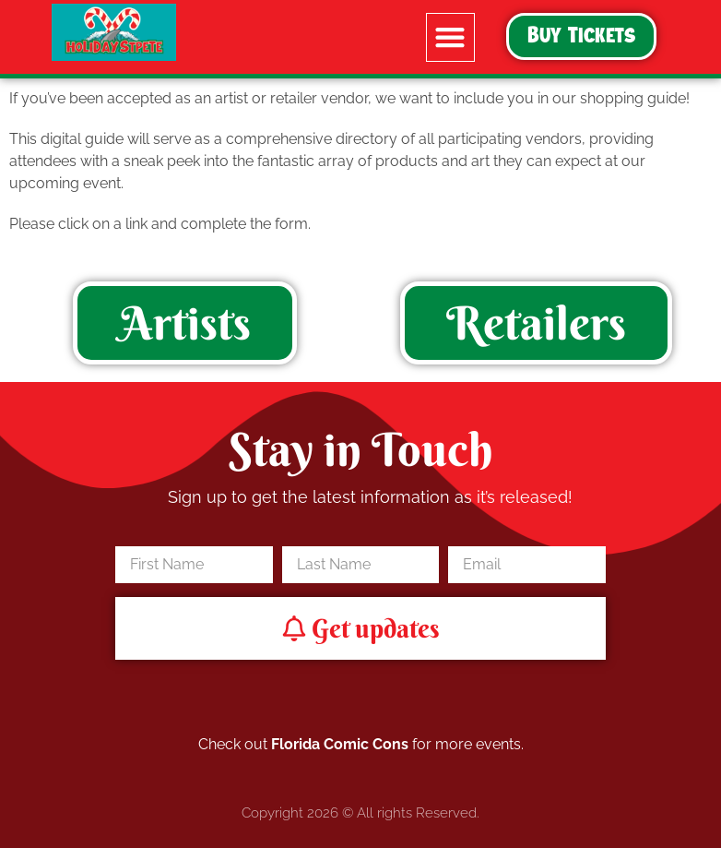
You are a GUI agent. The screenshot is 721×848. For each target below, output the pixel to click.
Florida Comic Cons (339, 744)
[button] (450, 37)
